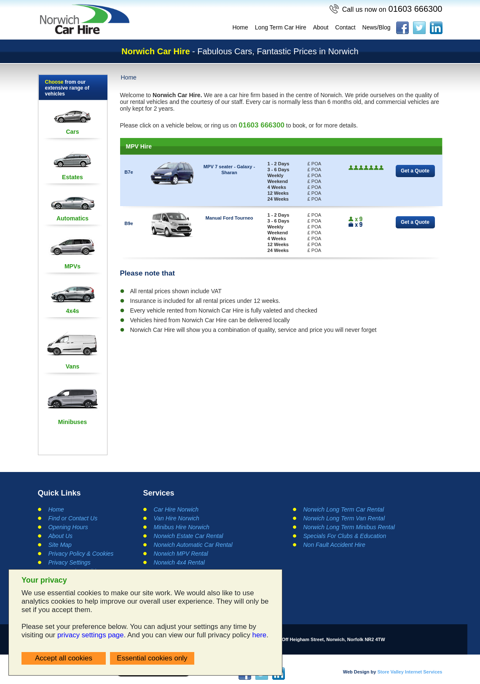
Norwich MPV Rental (181, 553)
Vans (73, 366)
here (259, 635)
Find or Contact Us (73, 518)
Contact (345, 27)
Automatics (72, 218)
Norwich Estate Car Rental (188, 536)
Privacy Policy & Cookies (81, 553)
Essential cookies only (152, 658)
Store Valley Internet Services (409, 671)
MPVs (72, 266)
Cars (72, 131)
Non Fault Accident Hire (334, 544)
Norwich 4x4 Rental (179, 562)
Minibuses (72, 422)
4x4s (72, 311)
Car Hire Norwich (176, 509)
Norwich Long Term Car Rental (343, 509)
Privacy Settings (69, 562)
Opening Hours (68, 527)
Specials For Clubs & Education (344, 536)
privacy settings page (90, 635)
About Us (60, 536)
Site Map (60, 544)
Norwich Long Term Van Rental (344, 518)
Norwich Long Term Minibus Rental (349, 527)
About (321, 27)
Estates (72, 177)
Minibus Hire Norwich (181, 527)
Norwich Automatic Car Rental (193, 544)
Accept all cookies (63, 658)
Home (240, 27)
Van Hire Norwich (176, 518)
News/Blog (376, 27)
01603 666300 (392, 8)
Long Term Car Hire (280, 27)
